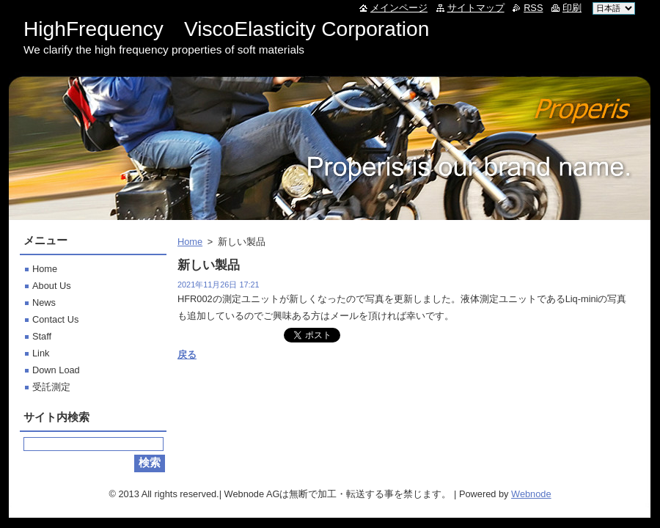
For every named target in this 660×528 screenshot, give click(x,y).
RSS (533, 7)
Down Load (56, 369)
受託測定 (51, 386)
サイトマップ (476, 7)
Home (189, 241)
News (44, 302)
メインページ (399, 7)
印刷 (572, 7)
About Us (51, 285)
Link (40, 353)
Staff (41, 336)
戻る (187, 354)
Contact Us (55, 319)
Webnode (531, 493)
